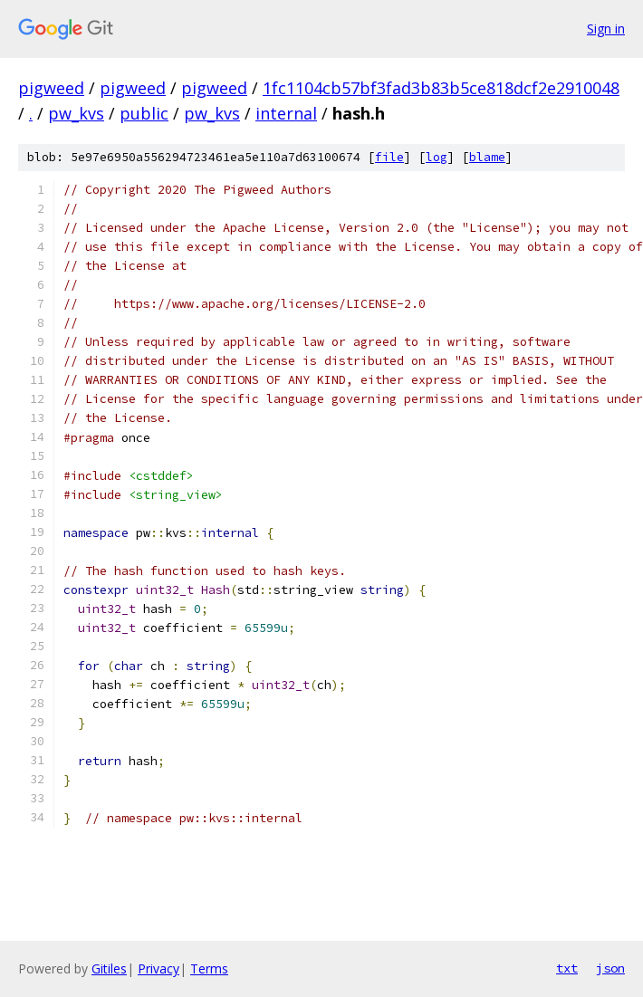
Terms (209, 968)
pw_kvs (76, 113)
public (144, 113)
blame (487, 157)
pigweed (51, 88)
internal (286, 113)
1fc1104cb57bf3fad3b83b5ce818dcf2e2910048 (441, 88)
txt (567, 968)
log (436, 157)
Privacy (158, 968)
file (389, 157)
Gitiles (109, 968)
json (610, 968)
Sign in (606, 28)
